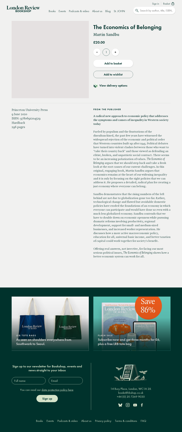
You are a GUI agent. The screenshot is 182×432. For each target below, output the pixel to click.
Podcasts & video (79, 11)
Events (62, 11)
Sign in (155, 3)
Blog (108, 11)
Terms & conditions (126, 421)
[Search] (154, 10)
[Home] (23, 8)
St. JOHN (119, 11)
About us (97, 11)
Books (52, 11)
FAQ (143, 421)
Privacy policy (103, 421)
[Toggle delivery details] (112, 85)
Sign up (47, 398)
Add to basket (113, 63)
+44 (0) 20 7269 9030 (131, 396)
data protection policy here (57, 390)
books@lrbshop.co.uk (130, 392)
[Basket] (169, 3)
